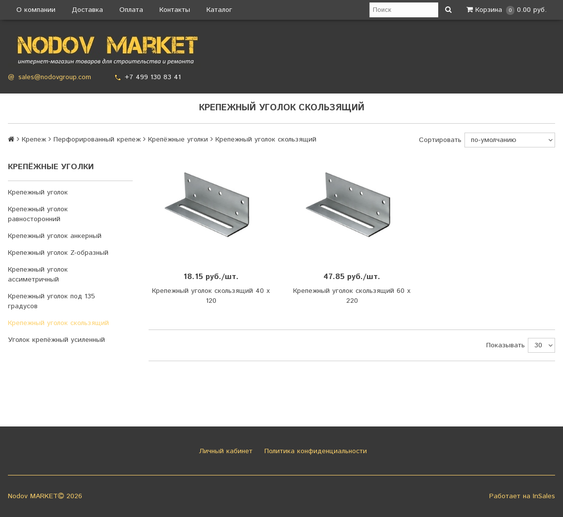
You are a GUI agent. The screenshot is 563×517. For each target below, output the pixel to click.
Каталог (219, 10)
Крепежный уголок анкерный (55, 236)
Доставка (87, 10)
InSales (544, 496)
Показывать (505, 345)
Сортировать (440, 140)
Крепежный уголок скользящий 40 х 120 (211, 296)
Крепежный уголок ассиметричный (38, 274)
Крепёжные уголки (178, 139)
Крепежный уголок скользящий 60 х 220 (351, 296)
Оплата (131, 10)
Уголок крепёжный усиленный (56, 340)
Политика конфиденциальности (314, 451)
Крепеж (34, 139)
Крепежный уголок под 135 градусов (51, 301)
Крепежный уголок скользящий (58, 323)
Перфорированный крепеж (97, 139)
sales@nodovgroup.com (54, 77)
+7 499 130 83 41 (153, 77)
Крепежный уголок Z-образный (58, 253)
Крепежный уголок (38, 192)
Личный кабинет (225, 451)
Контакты (174, 10)
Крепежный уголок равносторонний (38, 214)
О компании (35, 10)
